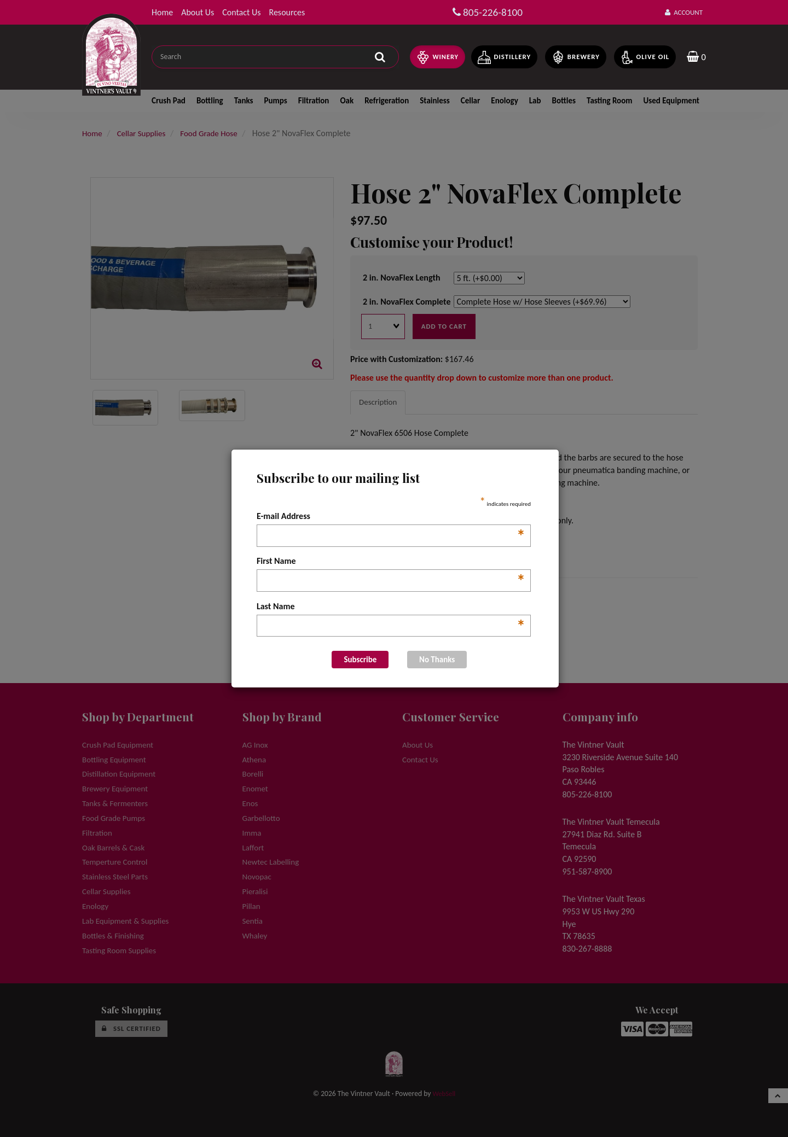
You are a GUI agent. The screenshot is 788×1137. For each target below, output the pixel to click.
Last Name (391, 607)
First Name (391, 562)
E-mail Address (391, 517)
